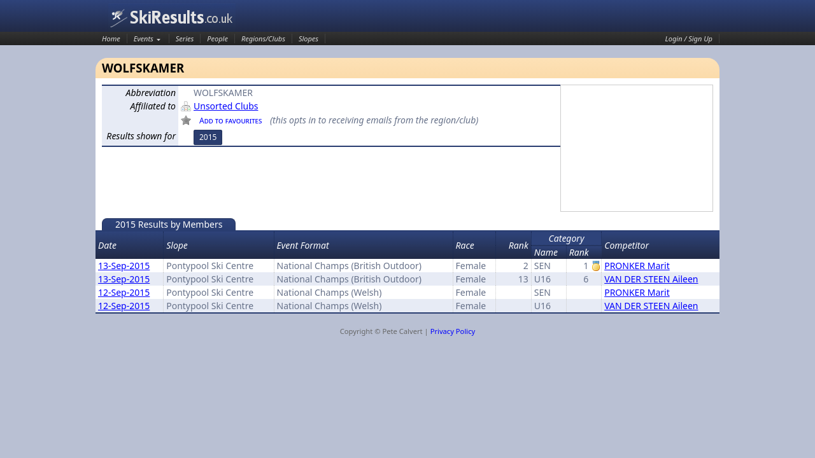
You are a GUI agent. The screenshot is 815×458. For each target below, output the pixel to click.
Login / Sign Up (688, 38)
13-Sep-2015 (124, 266)
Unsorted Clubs (226, 106)
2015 (207, 137)
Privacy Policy (453, 331)
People (217, 38)
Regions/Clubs (263, 38)
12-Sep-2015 (124, 292)
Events (143, 38)
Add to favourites (230, 120)
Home (111, 38)
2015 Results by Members (168, 224)
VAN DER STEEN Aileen (651, 279)
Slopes (308, 38)
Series (185, 38)
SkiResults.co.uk (172, 17)
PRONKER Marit (637, 266)
